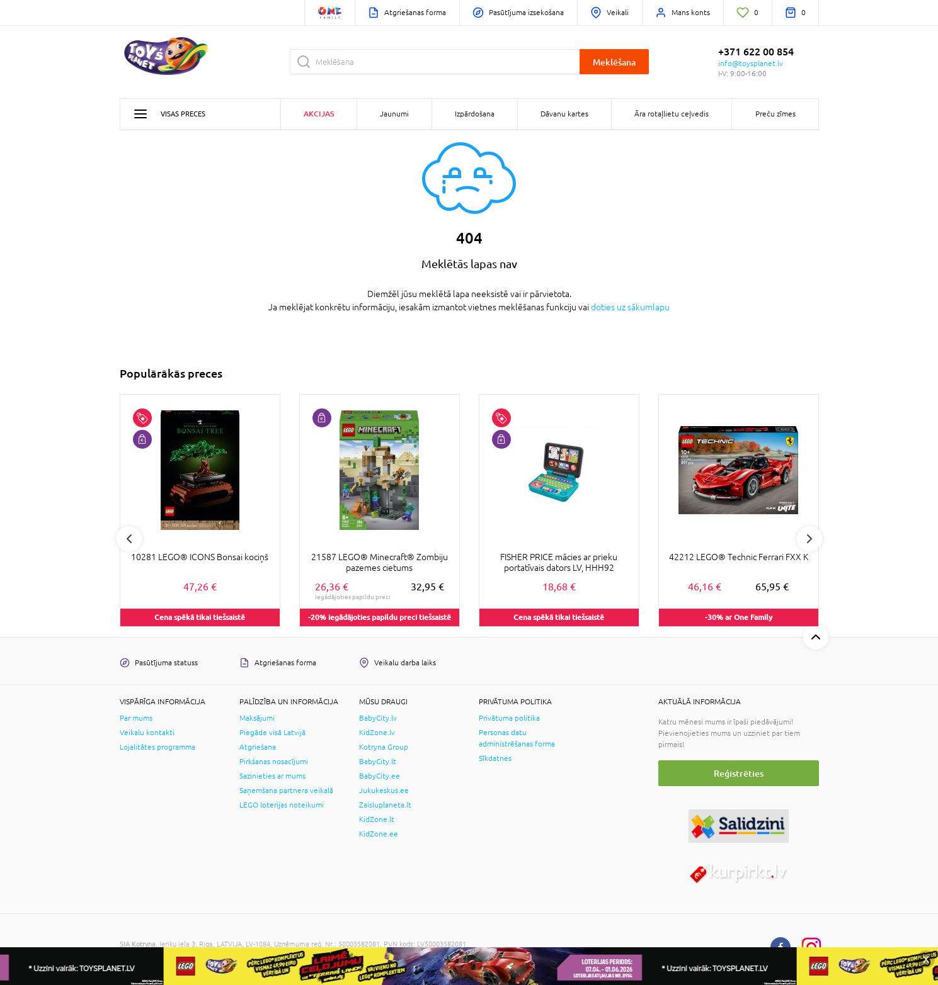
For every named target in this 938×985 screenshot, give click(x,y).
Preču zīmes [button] (775, 114)
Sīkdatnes (495, 758)
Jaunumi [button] (394, 114)
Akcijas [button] (319, 113)
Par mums (136, 718)
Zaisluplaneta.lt (385, 805)
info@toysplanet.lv (750, 63)
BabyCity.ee (379, 776)
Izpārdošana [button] (475, 114)
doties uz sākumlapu (630, 307)
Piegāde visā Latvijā (272, 732)
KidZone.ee (378, 834)
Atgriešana (257, 747)
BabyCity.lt (377, 761)
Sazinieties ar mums (272, 776)
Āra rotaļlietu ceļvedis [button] (671, 114)
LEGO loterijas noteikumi (281, 805)
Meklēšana (614, 62)
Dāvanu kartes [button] (564, 114)
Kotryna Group (383, 747)
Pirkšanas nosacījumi (273, 761)
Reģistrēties (739, 773)
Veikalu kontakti (147, 732)
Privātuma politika (509, 718)
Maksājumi (257, 718)
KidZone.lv (377, 732)
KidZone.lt (376, 819)
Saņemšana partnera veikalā (286, 790)
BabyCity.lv (378, 718)
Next (809, 538)
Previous (129, 538)
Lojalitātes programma (157, 747)
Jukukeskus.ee (384, 790)
